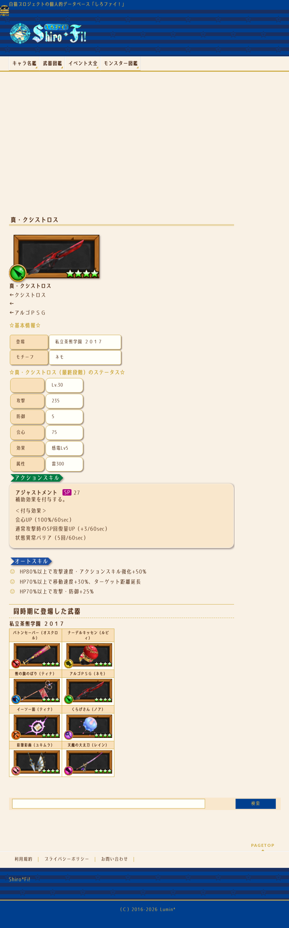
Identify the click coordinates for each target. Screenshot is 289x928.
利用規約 (23, 859)
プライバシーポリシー (66, 859)
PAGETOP (263, 845)
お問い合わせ (114, 859)
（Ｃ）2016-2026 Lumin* (146, 909)
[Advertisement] (121, 150)
